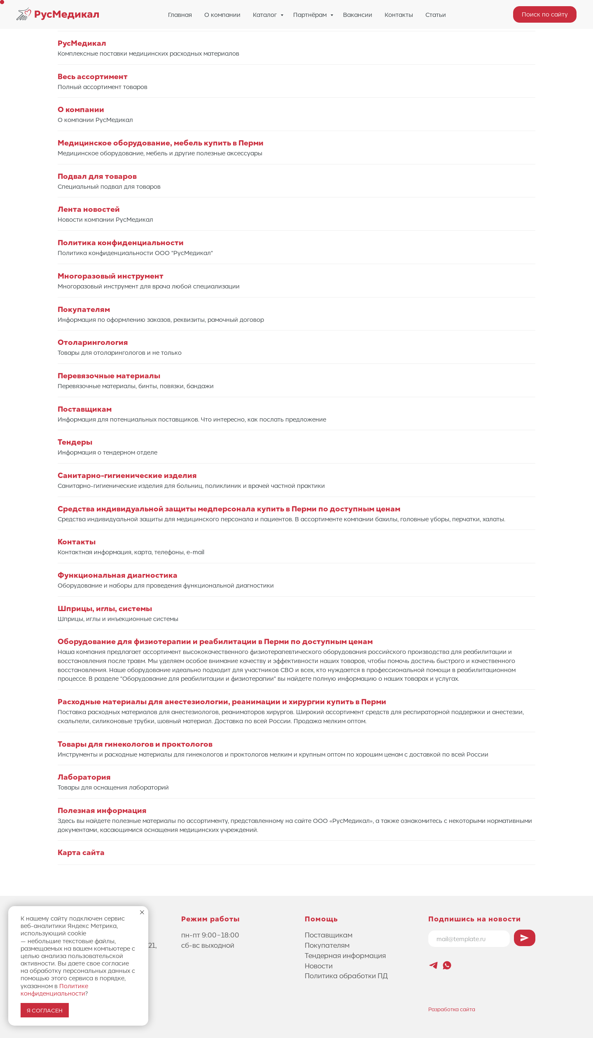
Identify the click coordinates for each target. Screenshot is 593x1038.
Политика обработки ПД (346, 975)
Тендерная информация (345, 955)
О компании (222, 14)
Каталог (265, 14)
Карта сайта (81, 852)
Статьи (435, 14)
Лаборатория (84, 777)
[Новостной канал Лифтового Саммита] (433, 965)
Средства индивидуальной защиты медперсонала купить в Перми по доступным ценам (229, 509)
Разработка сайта (451, 1008)
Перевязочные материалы (109, 375)
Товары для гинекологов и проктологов (135, 744)
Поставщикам (85, 409)
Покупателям (84, 309)
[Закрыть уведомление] (142, 912)
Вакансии (357, 14)
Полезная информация (102, 810)
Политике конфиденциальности (54, 989)
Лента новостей (89, 209)
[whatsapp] (447, 965)
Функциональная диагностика (117, 575)
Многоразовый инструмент (110, 276)
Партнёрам (310, 14)
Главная (180, 14)
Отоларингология (93, 342)
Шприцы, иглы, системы (105, 608)
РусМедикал (82, 43)
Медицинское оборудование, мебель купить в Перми (161, 143)
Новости (319, 965)
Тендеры (75, 442)
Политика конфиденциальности (121, 242)
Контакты (399, 14)
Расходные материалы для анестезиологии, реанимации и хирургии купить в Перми (222, 701)
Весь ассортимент (93, 76)
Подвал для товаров (97, 176)
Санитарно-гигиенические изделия (127, 475)
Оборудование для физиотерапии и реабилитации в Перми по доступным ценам (215, 641)
